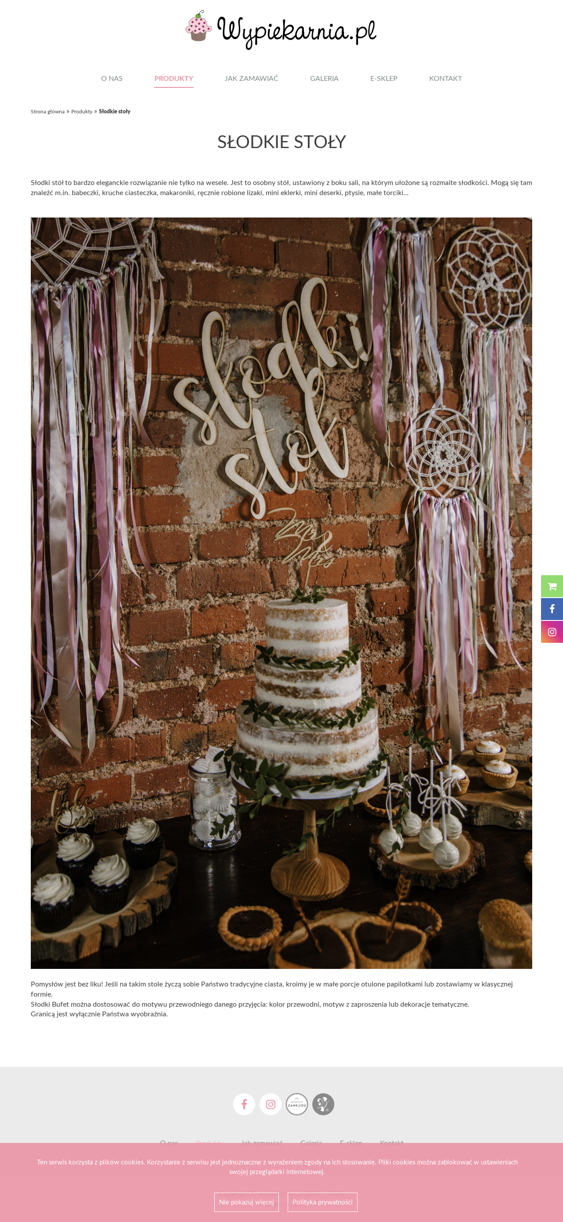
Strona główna (48, 111)
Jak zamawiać (251, 78)
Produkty (173, 78)
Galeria (324, 78)
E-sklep (384, 78)
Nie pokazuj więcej (246, 1201)
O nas (112, 78)
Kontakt (445, 78)
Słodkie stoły (114, 111)
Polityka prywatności (322, 1201)
